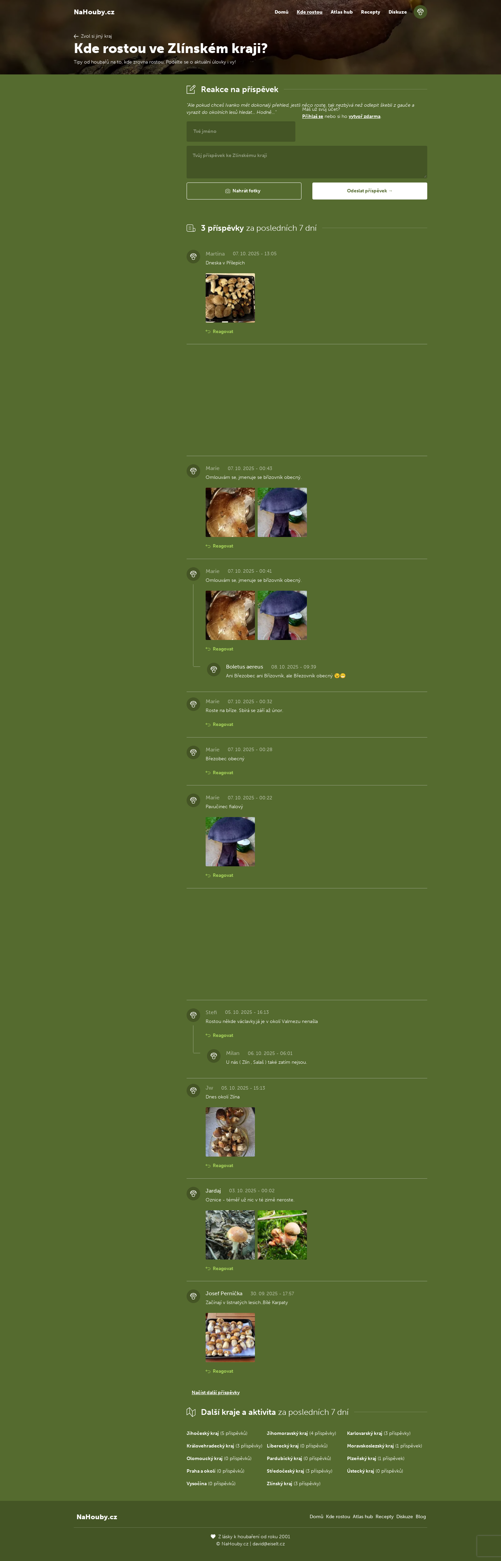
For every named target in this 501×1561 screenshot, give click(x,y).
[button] (244, 191)
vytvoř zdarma (364, 116)
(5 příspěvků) (217, 1433)
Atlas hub (342, 12)
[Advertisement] (125, 185)
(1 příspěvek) (384, 1446)
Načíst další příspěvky (216, 1392)
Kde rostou (310, 12)
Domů (282, 12)
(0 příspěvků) (297, 1446)
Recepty (370, 12)
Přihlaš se (312, 116)
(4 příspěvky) (301, 1433)
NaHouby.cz (94, 12)
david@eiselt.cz (269, 1544)
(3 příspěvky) (379, 1433)
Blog (421, 1517)
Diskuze (397, 12)
